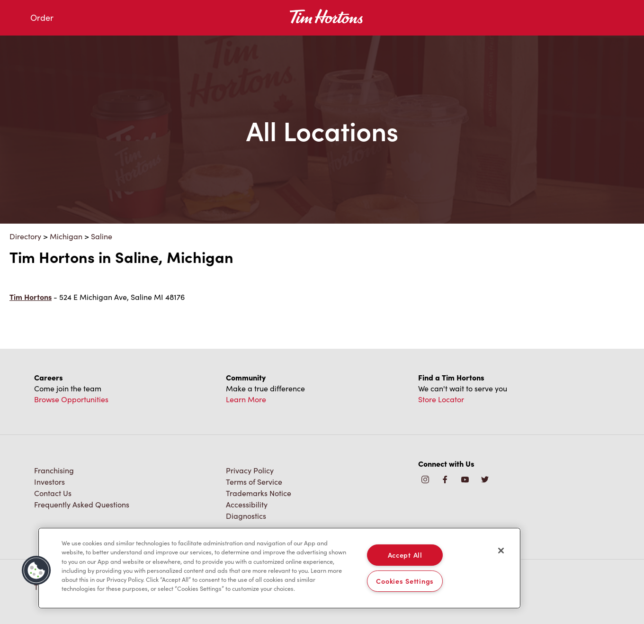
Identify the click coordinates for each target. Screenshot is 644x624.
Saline (101, 236)
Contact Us (53, 493)
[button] (36, 570)
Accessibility (247, 504)
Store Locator (441, 399)
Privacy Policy (250, 470)
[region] (279, 568)
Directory (25, 236)
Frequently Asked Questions (81, 504)
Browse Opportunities (71, 399)
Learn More (246, 399)
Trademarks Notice (258, 493)
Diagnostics (246, 516)
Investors (49, 482)
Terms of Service (254, 482)
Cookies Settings (405, 581)
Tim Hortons (30, 296)
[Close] (501, 550)
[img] (485, 480)
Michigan (66, 236)
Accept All (405, 555)
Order (42, 17)
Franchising (54, 470)
